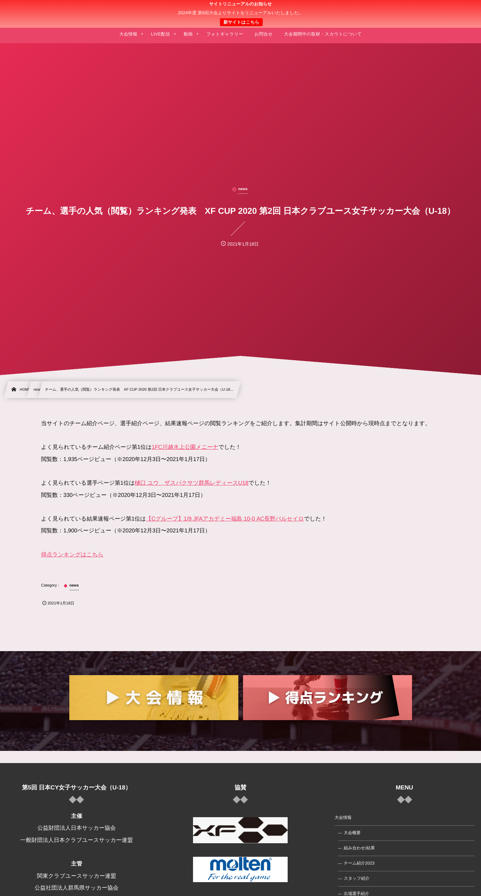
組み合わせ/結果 (359, 848)
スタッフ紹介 (356, 878)
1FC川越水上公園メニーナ (185, 447)
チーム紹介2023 (359, 863)
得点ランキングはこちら (72, 555)
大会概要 (352, 832)
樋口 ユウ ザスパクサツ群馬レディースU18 (192, 483)
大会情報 (343, 817)
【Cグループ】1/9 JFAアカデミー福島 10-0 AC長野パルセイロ (225, 519)
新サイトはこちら (241, 22)
